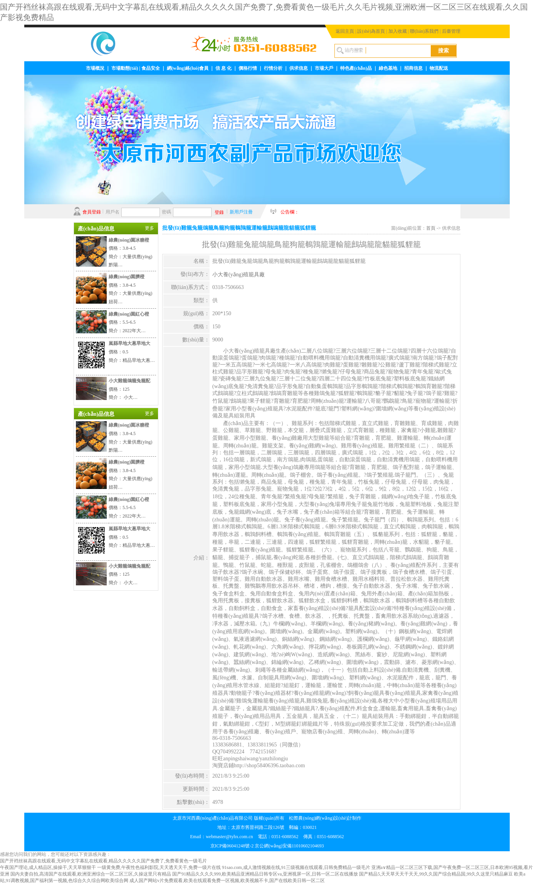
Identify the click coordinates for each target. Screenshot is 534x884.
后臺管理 (451, 31)
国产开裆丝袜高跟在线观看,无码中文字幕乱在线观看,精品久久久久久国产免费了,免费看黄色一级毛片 (103, 861)
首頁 (430, 228)
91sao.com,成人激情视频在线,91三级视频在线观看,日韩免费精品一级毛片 (296, 867)
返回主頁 (345, 31)
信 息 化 (223, 68)
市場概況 (95, 68)
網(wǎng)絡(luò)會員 (187, 68)
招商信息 (413, 68)
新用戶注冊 (241, 212)
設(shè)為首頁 (371, 31)
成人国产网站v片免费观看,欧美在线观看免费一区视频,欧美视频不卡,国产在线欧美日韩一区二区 (227, 880)
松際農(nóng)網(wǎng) (311, 818)
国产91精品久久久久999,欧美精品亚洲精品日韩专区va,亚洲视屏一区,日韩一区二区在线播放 (265, 874)
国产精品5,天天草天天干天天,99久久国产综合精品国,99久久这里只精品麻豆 (436, 874)
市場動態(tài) (124, 68)
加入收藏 (397, 31)
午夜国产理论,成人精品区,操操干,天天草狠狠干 (48, 867)
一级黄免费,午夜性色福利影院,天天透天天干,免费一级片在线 (159, 867)
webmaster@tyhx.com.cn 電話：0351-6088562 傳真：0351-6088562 (275, 836)
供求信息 (298, 68)
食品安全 (150, 68)
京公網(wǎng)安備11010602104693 (289, 846)
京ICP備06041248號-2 (232, 846)
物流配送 (439, 68)
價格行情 (247, 68)
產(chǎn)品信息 (96, 229)
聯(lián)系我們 (424, 31)
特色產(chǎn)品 (356, 68)
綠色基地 (388, 68)
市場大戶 (324, 68)
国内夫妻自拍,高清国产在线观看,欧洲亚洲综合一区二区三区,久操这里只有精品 (90, 874)
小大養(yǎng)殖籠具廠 (238, 274)
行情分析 (273, 68)
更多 (149, 228)
